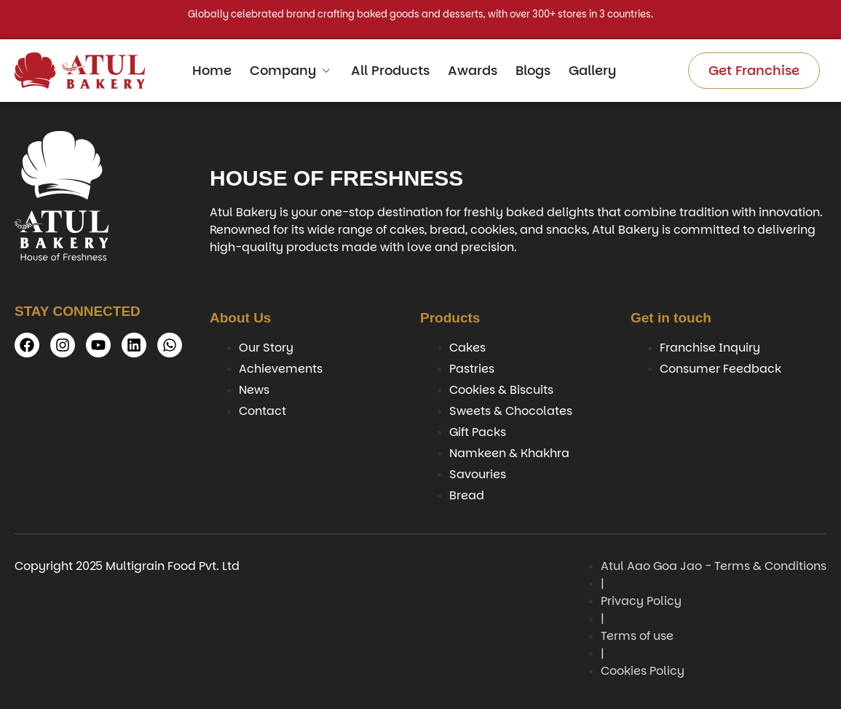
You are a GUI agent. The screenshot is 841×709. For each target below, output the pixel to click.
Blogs (533, 70)
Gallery (592, 70)
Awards (472, 70)
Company (291, 70)
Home (212, 70)
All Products (390, 70)
